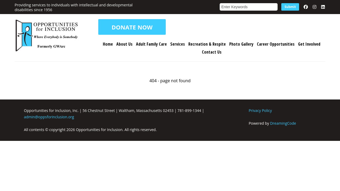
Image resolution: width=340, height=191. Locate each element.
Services (177, 44)
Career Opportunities (276, 44)
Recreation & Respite (207, 44)
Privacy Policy (260, 110)
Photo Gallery (241, 44)
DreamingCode (283, 123)
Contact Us (212, 52)
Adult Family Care (151, 44)
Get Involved (309, 44)
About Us (124, 44)
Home (108, 44)
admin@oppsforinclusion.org (49, 116)
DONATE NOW (132, 27)
